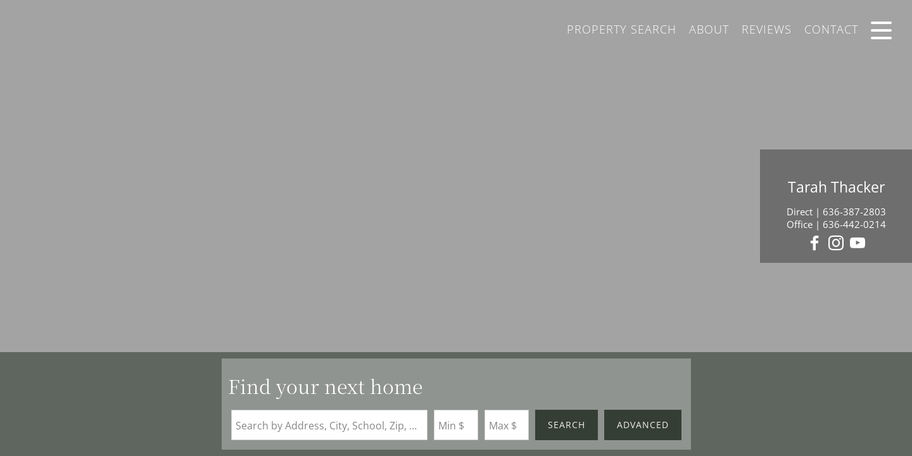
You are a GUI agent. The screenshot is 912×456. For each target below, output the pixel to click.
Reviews (767, 29)
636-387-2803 (854, 211)
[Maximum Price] (506, 425)
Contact (831, 29)
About (709, 29)
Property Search (621, 29)
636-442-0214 (854, 224)
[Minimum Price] (456, 425)
